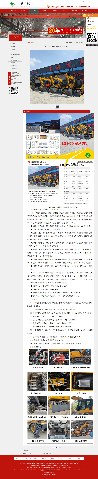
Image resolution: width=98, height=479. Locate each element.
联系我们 (84, 10)
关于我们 (23, 10)
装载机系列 (12, 51)
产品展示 (33, 10)
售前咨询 (92, 18)
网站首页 (13, 10)
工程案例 (54, 10)
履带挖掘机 (12, 46)
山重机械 (55, 470)
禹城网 (51, 470)
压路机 (11, 57)
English (87, 1)
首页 (73, 42)
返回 (51, 453)
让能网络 (47, 470)
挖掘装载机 (12, 49)
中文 (84, 1)
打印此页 (46, 453)
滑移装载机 (12, 62)
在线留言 (74, 10)
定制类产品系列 (13, 65)
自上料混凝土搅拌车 (14, 60)
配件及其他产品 (13, 68)
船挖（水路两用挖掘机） (15, 54)
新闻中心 (43, 10)
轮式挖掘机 (12, 43)
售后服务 (92, 21)
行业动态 (64, 10)
